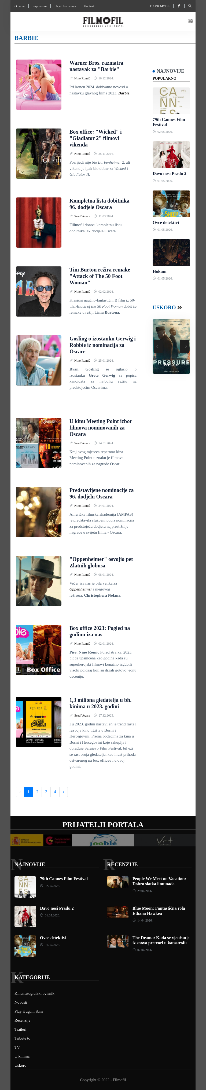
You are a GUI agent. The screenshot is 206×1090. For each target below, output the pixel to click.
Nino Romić (82, 78)
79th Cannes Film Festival (64, 878)
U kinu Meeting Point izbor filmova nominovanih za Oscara (100, 427)
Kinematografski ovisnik (34, 993)
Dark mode (160, 6)
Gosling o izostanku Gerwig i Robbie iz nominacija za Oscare (102, 345)
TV (17, 1047)
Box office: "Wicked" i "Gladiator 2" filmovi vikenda (95, 138)
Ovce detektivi (166, 222)
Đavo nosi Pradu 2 (169, 173)
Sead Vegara (82, 216)
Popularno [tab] (164, 78)
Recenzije (122, 864)
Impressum (39, 6)
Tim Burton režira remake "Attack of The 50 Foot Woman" (99, 276)
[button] (191, 21)
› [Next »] (63, 792)
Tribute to (22, 1038)
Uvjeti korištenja (65, 6)
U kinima (22, 1056)
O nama (19, 6)
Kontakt (89, 6)
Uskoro (164, 307)
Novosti (20, 1002)
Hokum (160, 271)
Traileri (20, 1029)
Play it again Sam (28, 1011)
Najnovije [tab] (170, 71)
